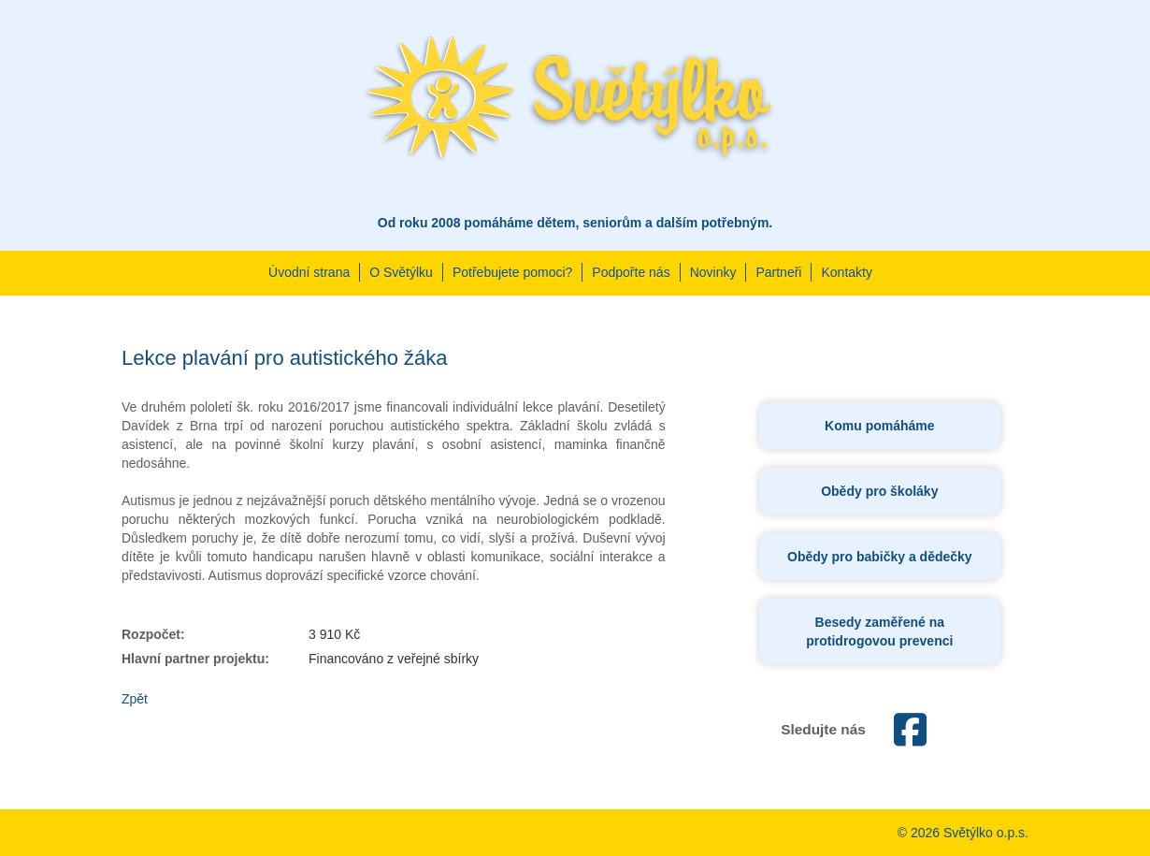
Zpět (135, 698)
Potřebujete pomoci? (512, 272)
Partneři (778, 272)
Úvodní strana (309, 272)
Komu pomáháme (879, 425)
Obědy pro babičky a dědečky (879, 556)
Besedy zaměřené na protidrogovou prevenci (879, 631)
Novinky (713, 272)
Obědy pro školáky (879, 491)
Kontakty (846, 272)
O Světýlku (401, 272)
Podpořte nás (630, 272)
